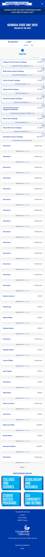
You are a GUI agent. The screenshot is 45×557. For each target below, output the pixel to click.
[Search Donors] (37, 57)
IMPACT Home (22, 520)
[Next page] (27, 467)
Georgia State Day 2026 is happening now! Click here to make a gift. (22, 11)
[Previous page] (17, 467)
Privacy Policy (22, 517)
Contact (22, 515)
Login (22, 548)
